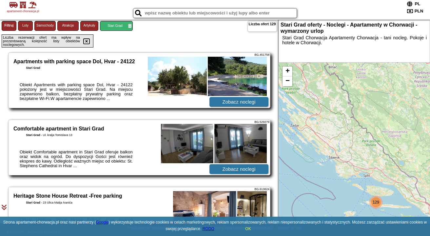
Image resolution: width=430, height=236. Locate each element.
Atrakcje (68, 25)
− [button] (287, 81)
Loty (25, 25)
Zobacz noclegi (239, 102)
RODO (208, 228)
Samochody (45, 25)
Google (102, 222)
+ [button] (287, 71)
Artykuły (89, 25)
